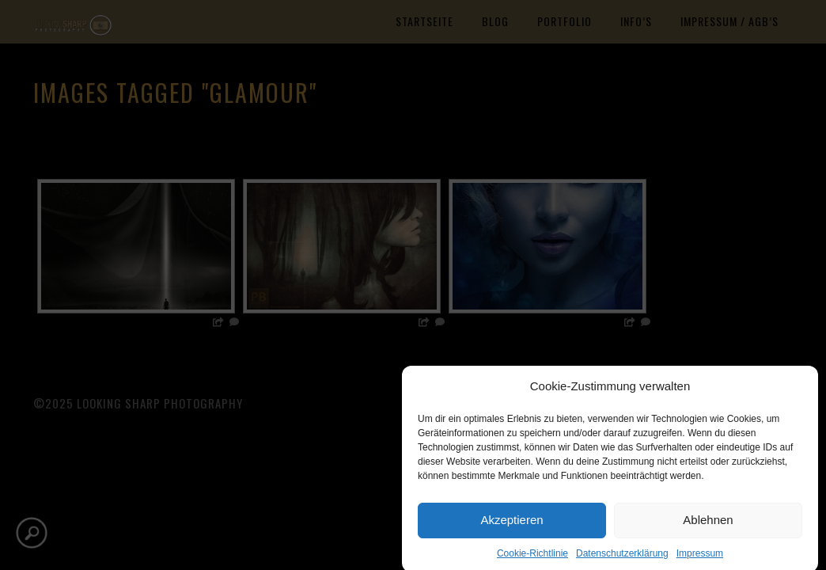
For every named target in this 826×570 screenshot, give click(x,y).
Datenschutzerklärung (622, 558)
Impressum (699, 558)
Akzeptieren (511, 524)
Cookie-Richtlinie (532, 558)
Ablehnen (708, 524)
